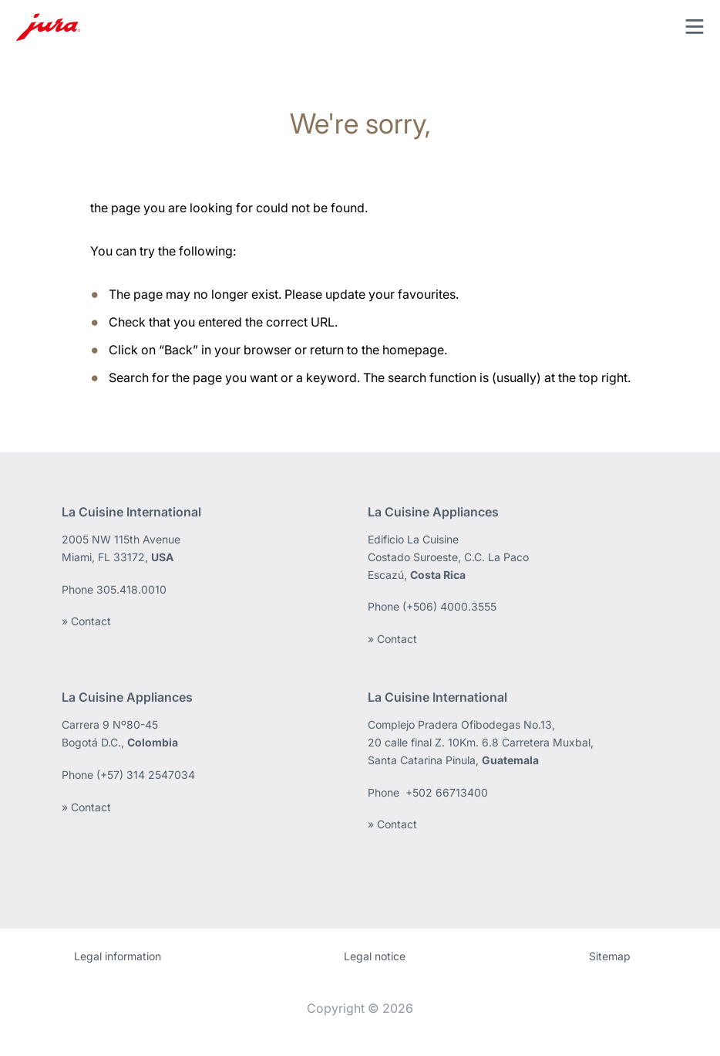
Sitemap (610, 956)
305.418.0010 (133, 589)
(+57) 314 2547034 (145, 774)
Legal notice (374, 956)
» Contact (86, 621)
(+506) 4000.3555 (449, 606)
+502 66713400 (446, 792)
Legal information (117, 956)
